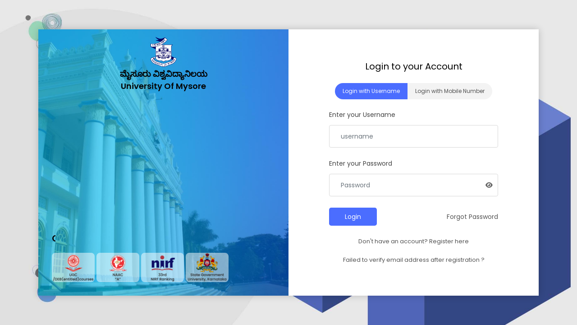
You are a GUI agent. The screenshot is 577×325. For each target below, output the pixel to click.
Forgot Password (472, 216)
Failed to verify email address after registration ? (414, 259)
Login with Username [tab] (371, 91)
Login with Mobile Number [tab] (450, 91)
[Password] (413, 185)
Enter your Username (362, 114)
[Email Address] (413, 136)
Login (353, 216)
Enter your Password (360, 163)
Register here (449, 241)
